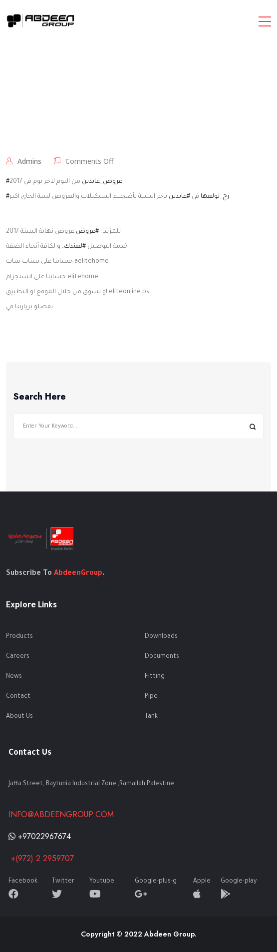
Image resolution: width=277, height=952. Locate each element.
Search (252, 426)
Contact (18, 696)
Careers (17, 656)
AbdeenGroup (78, 574)
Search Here (39, 397)
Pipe (151, 696)
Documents (162, 656)
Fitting (155, 676)
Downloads (161, 636)
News (14, 676)
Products (19, 636)
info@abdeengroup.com (61, 814)
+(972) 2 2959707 (41, 858)
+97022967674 (39, 836)
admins (29, 161)
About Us (19, 716)
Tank (151, 716)
